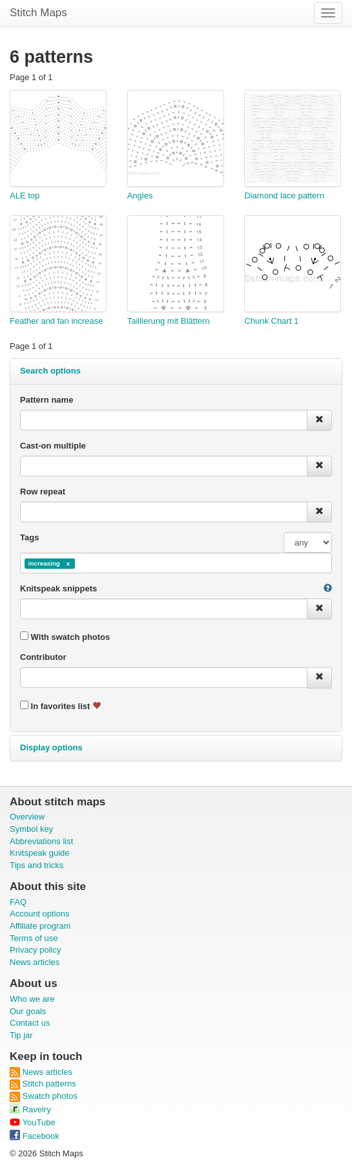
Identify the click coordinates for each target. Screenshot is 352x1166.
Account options (40, 913)
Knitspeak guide (40, 853)
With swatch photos (65, 636)
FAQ (18, 902)
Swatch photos (44, 1096)
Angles (140, 195)
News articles (34, 962)
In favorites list (60, 706)
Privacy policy (35, 950)
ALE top (24, 195)
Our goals (28, 1011)
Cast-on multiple (53, 445)
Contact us (30, 1023)
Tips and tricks (36, 865)
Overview (27, 817)
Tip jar (21, 1035)
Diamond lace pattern (284, 195)
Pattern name (46, 400)
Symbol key (31, 829)
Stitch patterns (43, 1083)
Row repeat (42, 491)
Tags (29, 537)
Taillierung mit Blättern (168, 321)
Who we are (32, 999)
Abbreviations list (41, 841)
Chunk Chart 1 (271, 321)
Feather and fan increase (56, 321)
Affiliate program (40, 926)
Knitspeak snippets (58, 588)
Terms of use (33, 938)
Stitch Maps (38, 12)
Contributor (43, 657)
